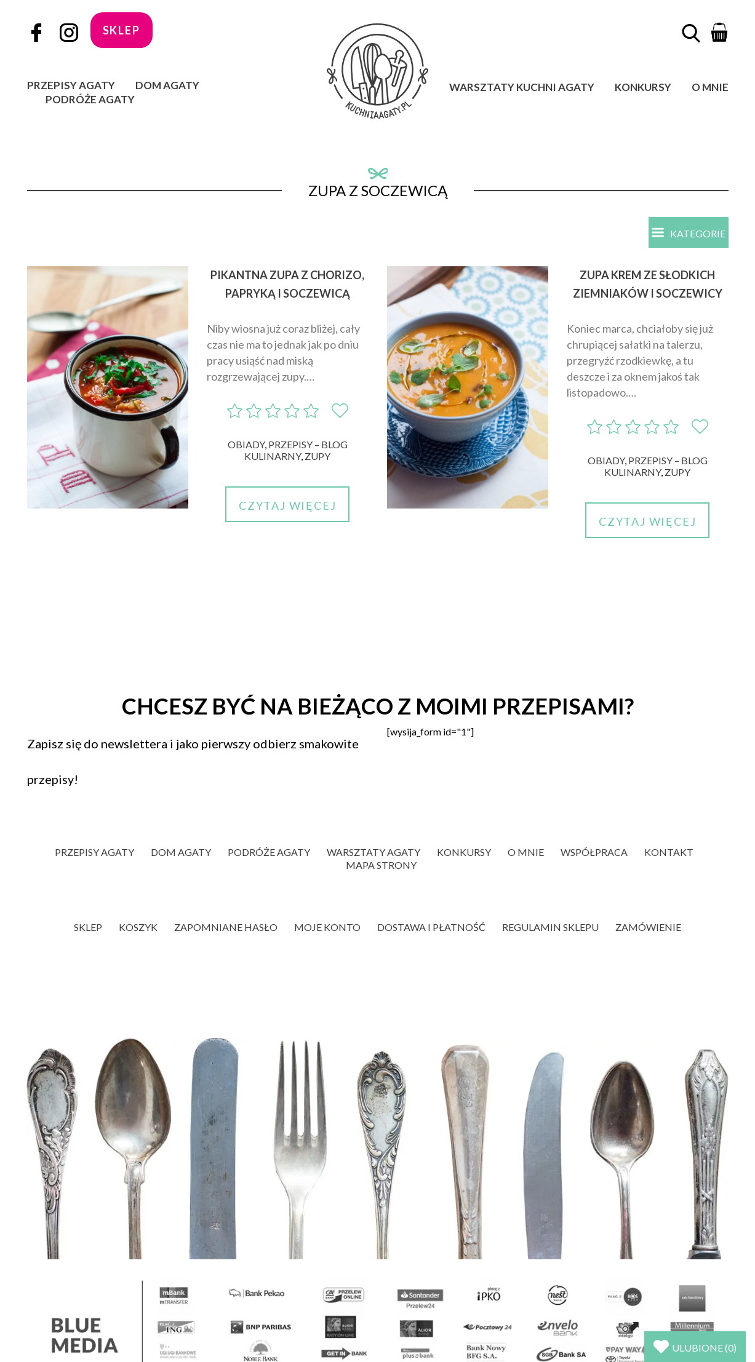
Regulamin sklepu (550, 927)
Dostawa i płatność (431, 927)
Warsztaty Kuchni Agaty (521, 87)
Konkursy (643, 87)
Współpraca (594, 852)
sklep (121, 30)
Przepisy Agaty (71, 85)
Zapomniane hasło (226, 927)
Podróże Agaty (90, 99)
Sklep (88, 927)
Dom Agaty (167, 85)
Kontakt (668, 852)
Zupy (317, 456)
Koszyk (138, 927)
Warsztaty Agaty (373, 852)
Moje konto (327, 927)
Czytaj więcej (287, 505)
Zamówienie (648, 927)
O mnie (710, 87)
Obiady (246, 444)
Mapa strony (381, 865)
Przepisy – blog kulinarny (296, 450)
